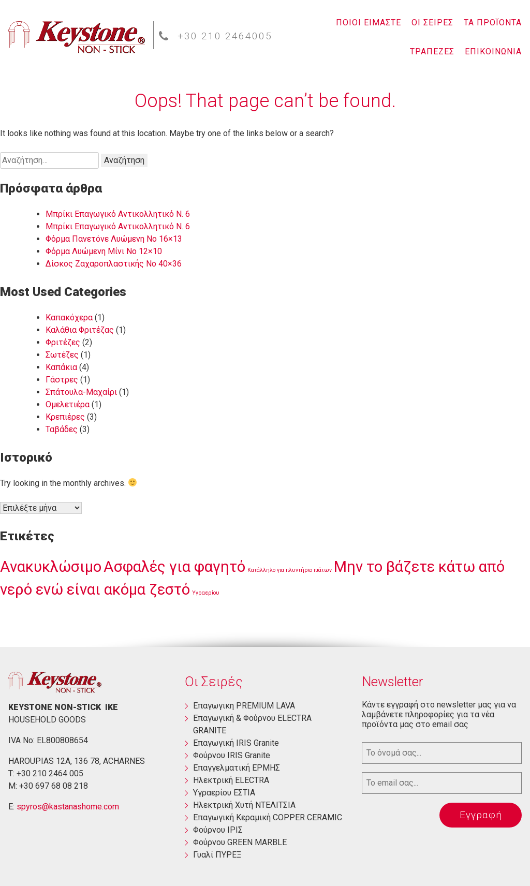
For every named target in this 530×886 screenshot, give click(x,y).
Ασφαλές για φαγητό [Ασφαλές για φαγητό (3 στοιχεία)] (174, 566)
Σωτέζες (62, 355)
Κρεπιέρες (65, 417)
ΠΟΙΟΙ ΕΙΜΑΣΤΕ (368, 22)
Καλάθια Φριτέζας (80, 330)
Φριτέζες (63, 342)
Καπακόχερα (69, 317)
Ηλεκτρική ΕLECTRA (231, 780)
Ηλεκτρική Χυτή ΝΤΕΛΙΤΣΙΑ (244, 805)
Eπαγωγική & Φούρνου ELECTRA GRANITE (252, 724)
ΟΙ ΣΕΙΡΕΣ (432, 22)
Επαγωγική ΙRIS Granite (236, 743)
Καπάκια (61, 367)
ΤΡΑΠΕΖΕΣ (432, 51)
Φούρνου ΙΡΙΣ (218, 830)
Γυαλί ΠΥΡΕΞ (217, 855)
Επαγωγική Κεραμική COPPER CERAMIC (267, 817)
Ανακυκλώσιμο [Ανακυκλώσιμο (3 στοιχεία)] (50, 566)
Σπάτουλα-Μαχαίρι (81, 392)
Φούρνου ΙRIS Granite (231, 755)
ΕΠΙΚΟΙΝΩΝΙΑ (493, 51)
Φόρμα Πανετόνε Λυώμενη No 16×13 (114, 239)
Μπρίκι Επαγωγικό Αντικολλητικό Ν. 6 (118, 214)
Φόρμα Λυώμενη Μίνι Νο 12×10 (104, 251)
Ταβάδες (62, 429)
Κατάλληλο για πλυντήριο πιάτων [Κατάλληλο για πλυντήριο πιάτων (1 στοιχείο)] (289, 570)
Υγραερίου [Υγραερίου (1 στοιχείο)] (205, 592)
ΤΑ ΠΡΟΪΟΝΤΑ (493, 22)
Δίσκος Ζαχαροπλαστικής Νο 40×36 (114, 264)
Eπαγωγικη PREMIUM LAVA (244, 706)
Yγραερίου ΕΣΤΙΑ (224, 793)
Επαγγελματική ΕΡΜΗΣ (236, 768)
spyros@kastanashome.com (68, 806)
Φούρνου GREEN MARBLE (240, 842)
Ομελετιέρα (68, 404)
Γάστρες (62, 380)
